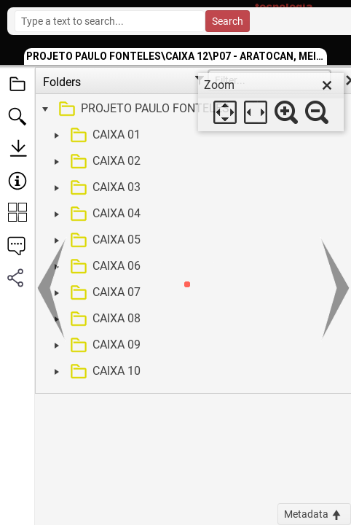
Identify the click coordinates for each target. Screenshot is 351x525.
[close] (327, 85)
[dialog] (271, 102)
